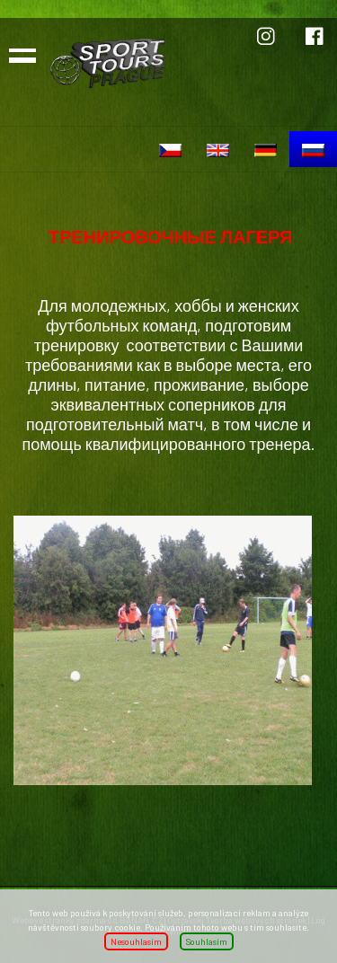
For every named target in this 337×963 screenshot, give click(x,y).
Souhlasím (206, 941)
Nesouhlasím (136, 941)
